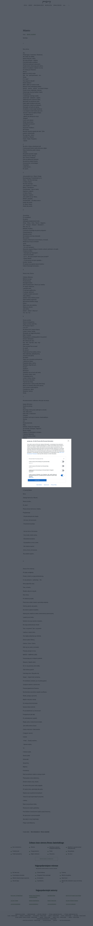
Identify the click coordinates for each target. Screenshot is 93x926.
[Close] (69, 441)
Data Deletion (39, 484)
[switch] (62, 461)
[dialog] (46, 463)
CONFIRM (37, 480)
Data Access (46, 484)
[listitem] (46, 458)
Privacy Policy (54, 484)
